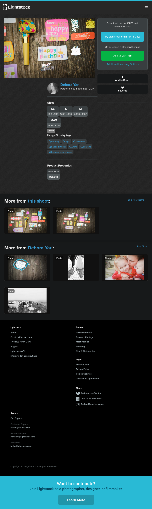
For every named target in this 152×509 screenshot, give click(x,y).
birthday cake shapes (60, 151)
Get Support (17, 418)
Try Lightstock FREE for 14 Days (122, 37)
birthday (54, 141)
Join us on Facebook (91, 398)
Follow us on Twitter (91, 393)
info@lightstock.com (20, 427)
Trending (80, 346)
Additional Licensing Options (123, 64)
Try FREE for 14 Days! (21, 341)
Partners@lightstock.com (23, 436)
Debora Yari (69, 84)
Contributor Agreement (87, 378)
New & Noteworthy (85, 351)
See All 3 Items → (138, 200)
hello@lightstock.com (21, 446)
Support (14, 346)
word (73, 146)
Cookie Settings (84, 373)
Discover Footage (84, 337)
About (14, 332)
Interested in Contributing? (24, 355)
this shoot (38, 201)
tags (66, 141)
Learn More (76, 499)
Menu (146, 7)
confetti (86, 146)
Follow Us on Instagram (92, 404)
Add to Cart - (122, 56)
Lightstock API (18, 351)
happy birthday (57, 146)
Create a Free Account (22, 337)
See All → (142, 246)
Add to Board (122, 79)
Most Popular (82, 341)
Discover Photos (84, 332)
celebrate (79, 141)
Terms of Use (82, 364)
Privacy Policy (82, 369)
